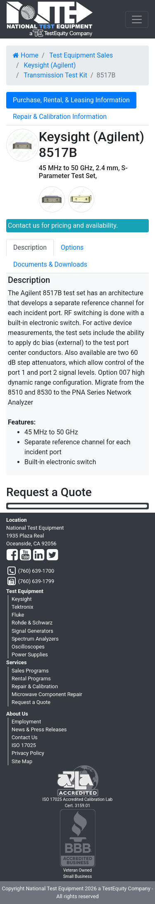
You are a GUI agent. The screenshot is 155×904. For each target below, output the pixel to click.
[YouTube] (25, 555)
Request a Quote (31, 702)
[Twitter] (52, 555)
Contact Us (25, 737)
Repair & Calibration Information (60, 117)
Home (25, 55)
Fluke (18, 615)
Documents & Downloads (50, 264)
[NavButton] (136, 19)
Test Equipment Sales (81, 55)
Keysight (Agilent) (50, 65)
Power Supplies (30, 654)
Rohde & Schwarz (32, 623)
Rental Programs (31, 678)
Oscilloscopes (28, 647)
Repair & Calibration (35, 686)
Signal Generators (32, 631)
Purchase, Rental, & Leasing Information (71, 100)
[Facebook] (12, 555)
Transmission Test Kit (55, 75)
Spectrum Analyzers (35, 639)
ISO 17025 (24, 745)
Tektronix (22, 607)
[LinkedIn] (39, 555)
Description (30, 247)
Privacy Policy (28, 753)
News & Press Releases (39, 729)
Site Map (22, 761)
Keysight (22, 599)
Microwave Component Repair (47, 694)
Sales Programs (30, 671)
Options (72, 247)
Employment (26, 721)
